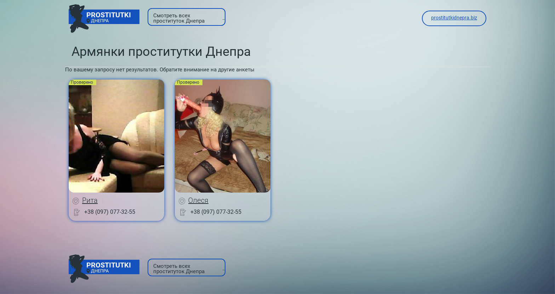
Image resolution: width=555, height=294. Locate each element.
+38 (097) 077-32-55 (109, 211)
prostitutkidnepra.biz (454, 17)
